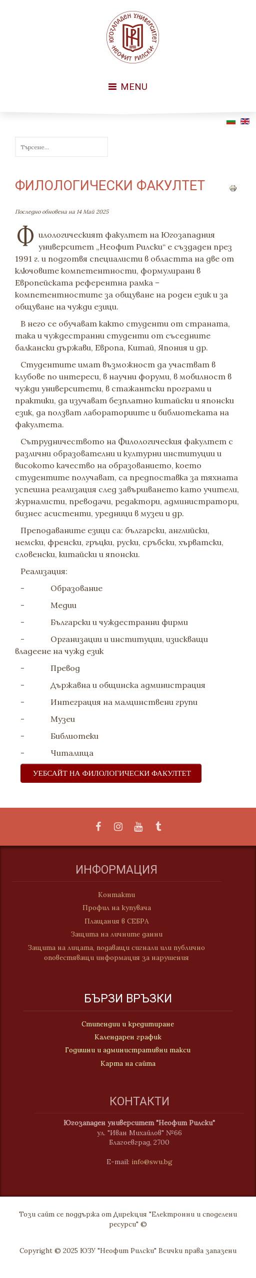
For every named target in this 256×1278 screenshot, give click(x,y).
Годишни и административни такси (127, 1050)
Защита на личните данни (110, 934)
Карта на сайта (128, 1064)
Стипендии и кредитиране (128, 1024)
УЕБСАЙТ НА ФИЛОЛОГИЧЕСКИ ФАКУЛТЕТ (112, 773)
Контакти (110, 894)
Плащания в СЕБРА (110, 921)
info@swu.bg (158, 1161)
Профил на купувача (110, 907)
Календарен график (128, 1037)
